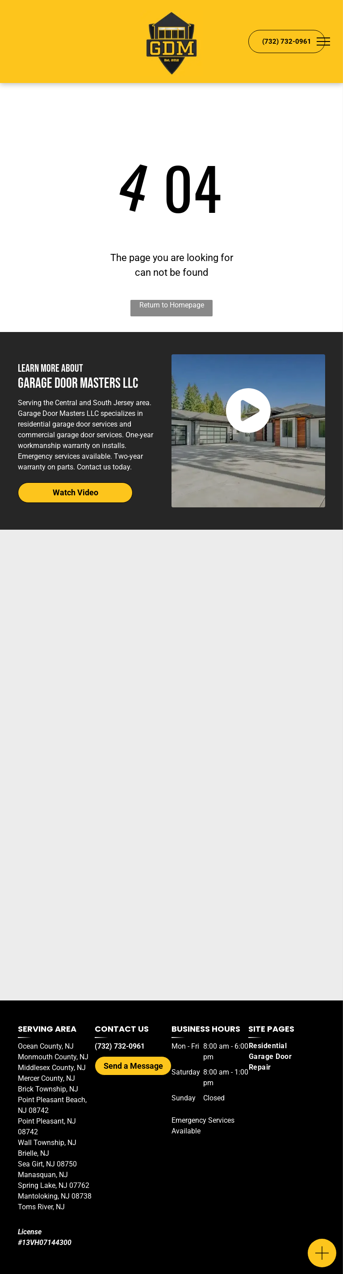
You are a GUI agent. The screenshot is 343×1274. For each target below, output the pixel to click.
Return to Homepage (171, 305)
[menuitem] (280, 1056)
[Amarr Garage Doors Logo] (171, 681)
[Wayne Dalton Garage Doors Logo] (171, 960)
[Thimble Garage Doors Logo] (171, 904)
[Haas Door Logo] (171, 737)
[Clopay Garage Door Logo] (171, 793)
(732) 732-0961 (120, 1046)
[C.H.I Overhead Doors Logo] (171, 849)
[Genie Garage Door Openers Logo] (171, 570)
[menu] (323, 41)
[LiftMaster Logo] (171, 625)
